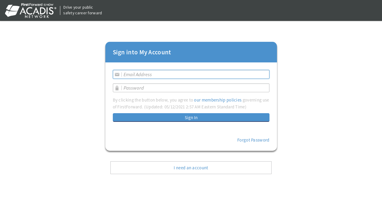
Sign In (191, 117)
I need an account (191, 168)
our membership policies (217, 100)
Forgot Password (253, 140)
